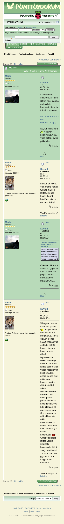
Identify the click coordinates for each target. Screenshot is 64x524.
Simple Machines (43, 508)
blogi (42, 156)
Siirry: (32, 499)
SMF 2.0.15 (18, 508)
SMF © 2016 (30, 508)
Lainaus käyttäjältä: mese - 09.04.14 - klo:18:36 (49, 245)
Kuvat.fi (44, 82)
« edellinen (44, 59)
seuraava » (55, 59)
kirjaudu (19, 27)
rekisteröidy (31, 27)
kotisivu (43, 216)
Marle (8, 76)
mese (8, 162)
